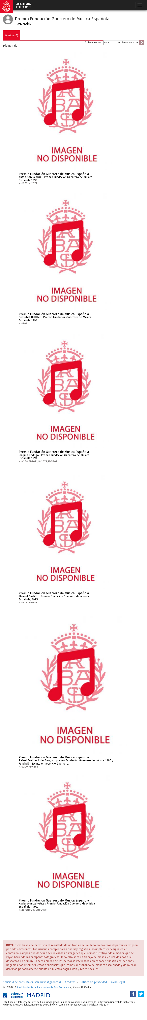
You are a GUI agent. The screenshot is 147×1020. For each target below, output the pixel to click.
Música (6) (11, 35)
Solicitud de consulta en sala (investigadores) (32, 982)
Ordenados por (93, 42)
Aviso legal (118, 982)
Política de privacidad (93, 982)
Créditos (70, 982)
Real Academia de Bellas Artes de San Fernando (43, 987)
